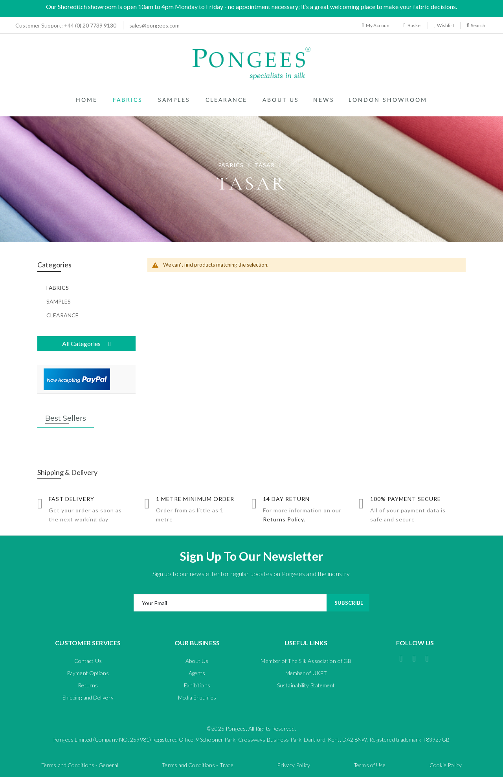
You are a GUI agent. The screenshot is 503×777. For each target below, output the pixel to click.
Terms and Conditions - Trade (197, 765)
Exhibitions (197, 685)
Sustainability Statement (306, 685)
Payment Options (88, 673)
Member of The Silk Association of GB (306, 660)
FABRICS (231, 165)
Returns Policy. (284, 519)
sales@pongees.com (154, 25)
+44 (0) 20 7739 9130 (63, 25)
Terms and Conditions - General (79, 765)
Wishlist (444, 25)
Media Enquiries (197, 697)
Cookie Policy (446, 765)
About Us (196, 660)
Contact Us (88, 660)
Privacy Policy (293, 765)
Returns (88, 685)
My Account (376, 25)
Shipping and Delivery (88, 697)
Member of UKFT (306, 673)
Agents (197, 673)
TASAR (265, 165)
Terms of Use (370, 765)
